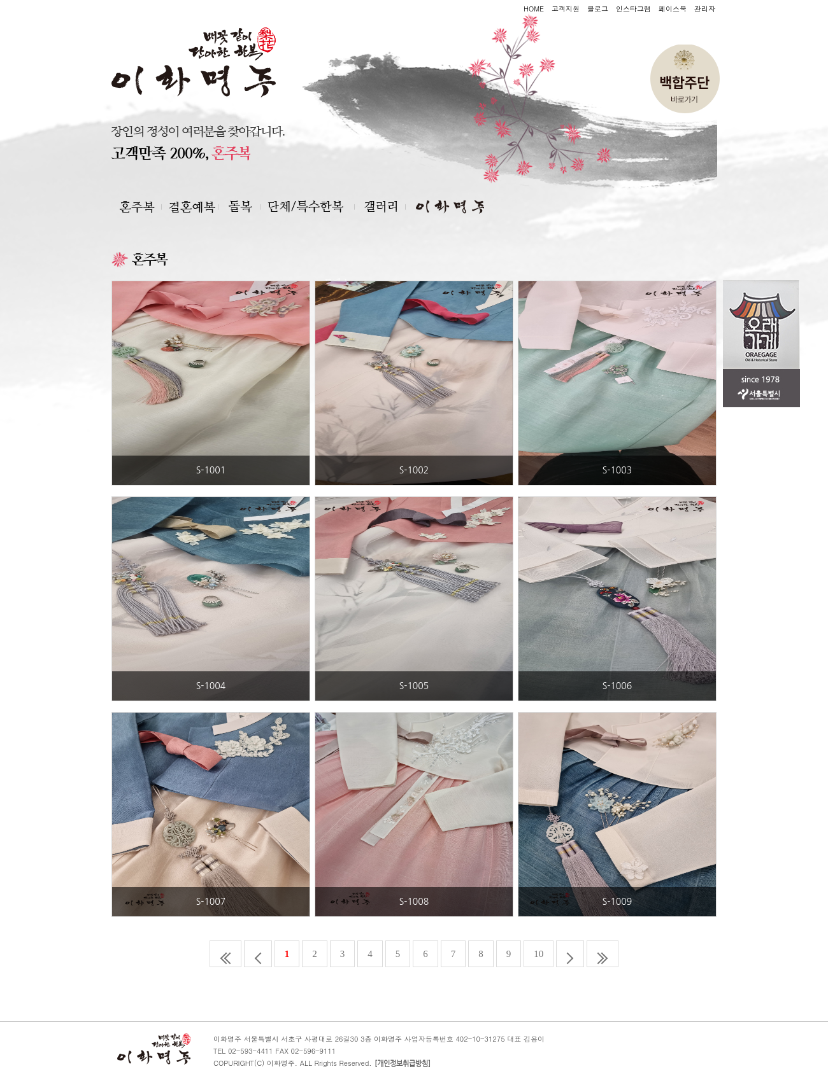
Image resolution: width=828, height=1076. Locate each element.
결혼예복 (138, 207)
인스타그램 (633, 8)
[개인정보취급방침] (403, 1063)
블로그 (597, 8)
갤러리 (384, 207)
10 (538, 954)
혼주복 (194, 207)
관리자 (704, 8)
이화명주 (446, 207)
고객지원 (566, 8)
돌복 (245, 207)
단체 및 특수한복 (313, 207)
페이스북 (673, 8)
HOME (534, 8)
